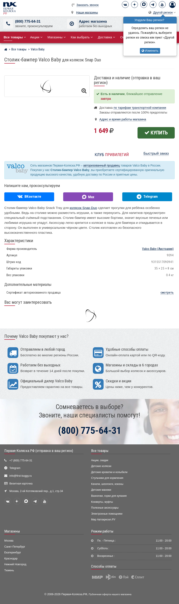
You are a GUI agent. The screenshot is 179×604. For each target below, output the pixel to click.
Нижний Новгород (15, 564)
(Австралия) (158, 249)
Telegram (14, 468)
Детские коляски (101, 466)
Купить (156, 133)
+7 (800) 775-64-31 (20, 460)
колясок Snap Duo (83, 208)
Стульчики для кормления (107, 477)
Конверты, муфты (102, 501)
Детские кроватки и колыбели (109, 472)
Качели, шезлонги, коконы (107, 484)
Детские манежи (101, 489)
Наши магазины (87, 12)
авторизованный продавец (101, 165)
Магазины (56, 37)
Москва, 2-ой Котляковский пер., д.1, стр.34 (36, 491)
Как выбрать (82, 37)
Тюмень (9, 570)
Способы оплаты (103, 566)
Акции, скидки (99, 460)
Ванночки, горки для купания (109, 495)
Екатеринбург (12, 552)
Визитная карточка (21, 483)
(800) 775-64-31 (27, 21)
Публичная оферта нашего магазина (110, 594)
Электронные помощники (106, 513)
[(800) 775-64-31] (8, 24)
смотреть (167, 292)
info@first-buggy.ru (20, 475)
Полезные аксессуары (105, 507)
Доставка (106, 37)
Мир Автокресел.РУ (103, 519)
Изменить (150, 50)
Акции (36, 37)
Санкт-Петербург (14, 546)
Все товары (100, 450)
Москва (8, 540)
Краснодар (11, 558)
